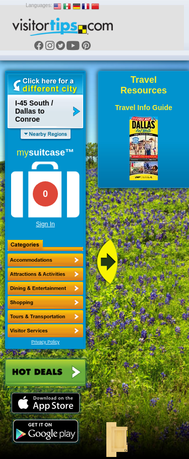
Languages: (39, 5)
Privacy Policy (45, 341)
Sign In (45, 224)
